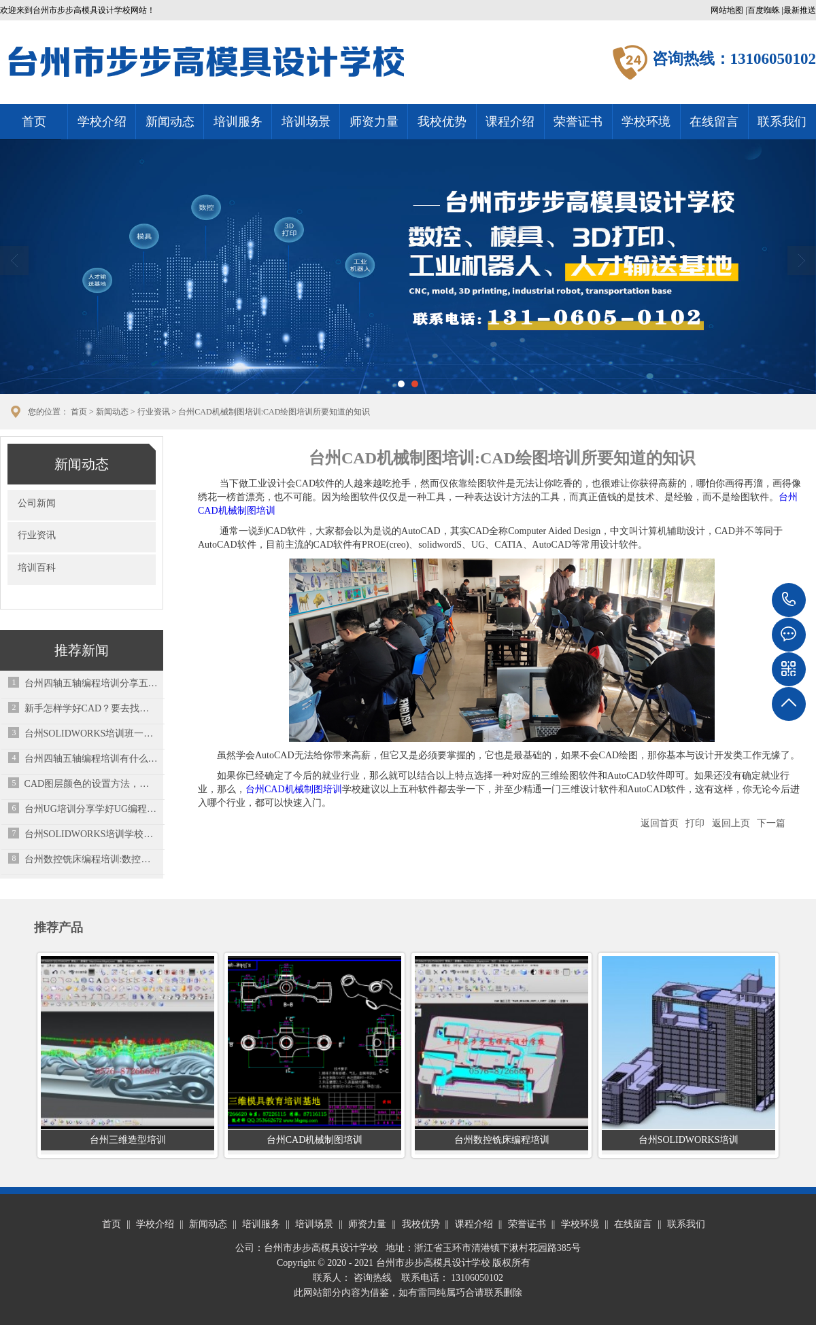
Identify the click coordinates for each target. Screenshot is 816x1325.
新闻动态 (170, 121)
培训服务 (238, 121)
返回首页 (660, 823)
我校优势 (442, 121)
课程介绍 (510, 121)
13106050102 (789, 600)
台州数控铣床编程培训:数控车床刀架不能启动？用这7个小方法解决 (91, 859)
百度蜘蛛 (763, 10)
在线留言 (714, 121)
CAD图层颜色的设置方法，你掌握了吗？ (91, 784)
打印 (694, 823)
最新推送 (799, 10)
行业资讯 (153, 412)
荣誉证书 (578, 121)
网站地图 (727, 10)
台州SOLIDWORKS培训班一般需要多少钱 (91, 733)
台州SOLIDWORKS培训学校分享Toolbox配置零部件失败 (91, 834)
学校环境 (646, 121)
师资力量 (374, 121)
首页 (34, 121)
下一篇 (771, 823)
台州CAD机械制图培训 (293, 789)
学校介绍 (102, 121)
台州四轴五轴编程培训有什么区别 (91, 759)
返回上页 (731, 823)
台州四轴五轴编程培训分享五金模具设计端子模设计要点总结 (91, 683)
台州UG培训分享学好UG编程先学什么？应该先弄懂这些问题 (91, 809)
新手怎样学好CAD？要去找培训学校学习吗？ (91, 708)
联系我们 (782, 121)
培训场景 (306, 121)
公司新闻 (37, 503)
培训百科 (37, 568)
